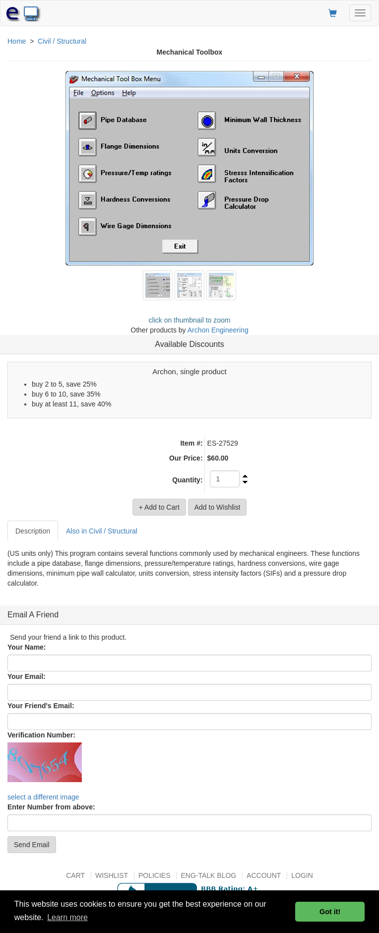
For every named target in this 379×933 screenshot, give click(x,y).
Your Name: (26, 647)
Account (264, 875)
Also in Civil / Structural (101, 531)
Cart (75, 875)
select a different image (43, 797)
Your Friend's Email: (40, 706)
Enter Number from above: (51, 807)
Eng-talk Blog (208, 875)
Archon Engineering (218, 330)
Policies (154, 875)
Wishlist (111, 875)
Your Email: (26, 676)
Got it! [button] (329, 912)
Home (16, 41)
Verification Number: (41, 735)
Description (32, 531)
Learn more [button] (67, 917)
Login (302, 875)
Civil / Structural (62, 41)
